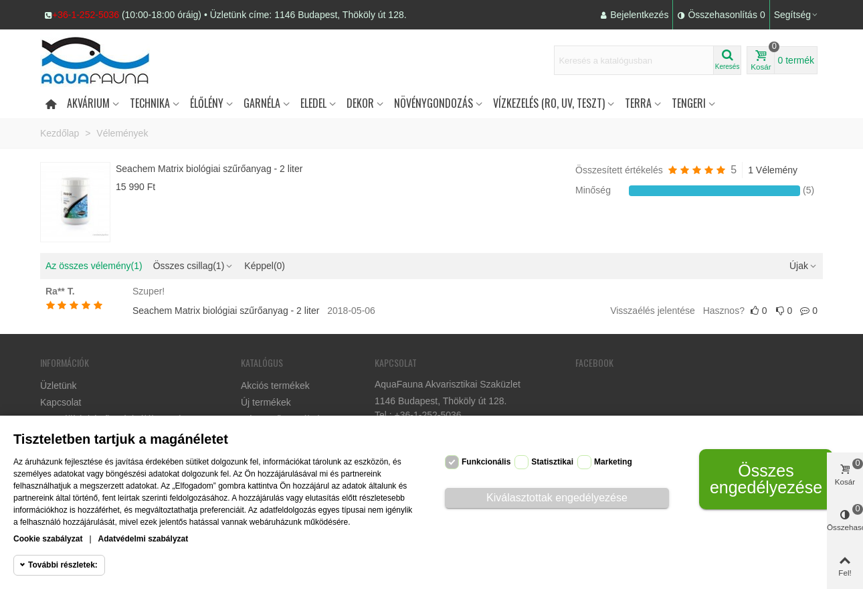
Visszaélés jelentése (652, 310)
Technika (150, 103)
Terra (638, 103)
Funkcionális (486, 462)
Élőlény (206, 103)
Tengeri (689, 103)
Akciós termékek (275, 385)
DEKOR (360, 103)
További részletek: (63, 565)
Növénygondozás (433, 103)
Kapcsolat (60, 402)
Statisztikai (552, 462)
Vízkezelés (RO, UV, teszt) (549, 103)
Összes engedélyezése (766, 479)
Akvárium (88, 103)
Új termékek (266, 402)
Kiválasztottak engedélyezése (557, 497)
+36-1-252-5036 (85, 14)
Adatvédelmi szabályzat (143, 538)
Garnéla (262, 103)
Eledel (313, 103)
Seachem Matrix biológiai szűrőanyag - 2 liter (209, 168)
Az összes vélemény (93, 265)
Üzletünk (58, 385)
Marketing (613, 462)
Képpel (264, 265)
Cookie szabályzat (47, 538)
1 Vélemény (772, 170)
